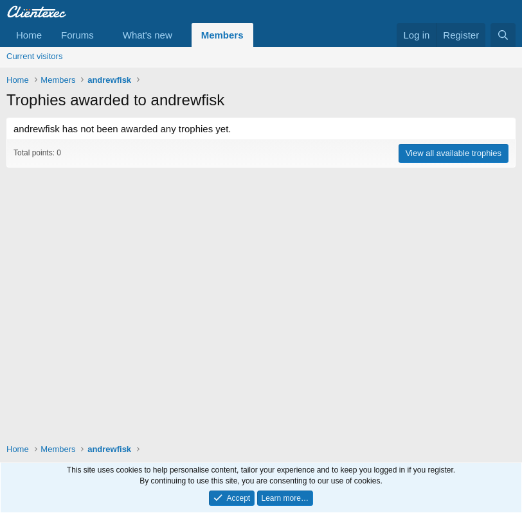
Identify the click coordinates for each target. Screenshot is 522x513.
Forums (77, 35)
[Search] (503, 35)
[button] (104, 35)
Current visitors (34, 56)
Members (222, 35)
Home (29, 35)
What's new (147, 35)
